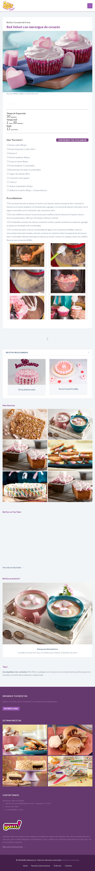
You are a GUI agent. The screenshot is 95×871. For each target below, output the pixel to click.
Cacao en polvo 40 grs (17, 161)
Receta (9, 94)
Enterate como (11, 708)
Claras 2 (11, 182)
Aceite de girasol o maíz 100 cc (21, 149)
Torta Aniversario (26, 389)
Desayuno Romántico (47, 649)
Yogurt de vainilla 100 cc (18, 174)
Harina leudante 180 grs (18, 157)
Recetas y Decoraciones (40, 866)
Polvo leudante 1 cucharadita (21, 165)
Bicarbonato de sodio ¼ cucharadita (24, 169)
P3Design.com (75, 860)
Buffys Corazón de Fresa (18, 22)
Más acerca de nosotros (13, 847)
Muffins (15, 94)
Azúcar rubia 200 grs (17, 145)
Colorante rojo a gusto (18, 178)
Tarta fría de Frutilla (68, 389)
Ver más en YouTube (12, 567)
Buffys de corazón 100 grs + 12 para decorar (27, 190)
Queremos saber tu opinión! (13, 800)
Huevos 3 (12, 153)
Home (25, 866)
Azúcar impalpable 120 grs (20, 186)
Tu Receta (57, 866)
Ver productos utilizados (72, 140)
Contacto (68, 866)
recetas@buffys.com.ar (13, 809)
